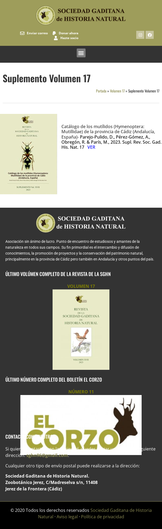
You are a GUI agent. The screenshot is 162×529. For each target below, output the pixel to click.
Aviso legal (67, 517)
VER (91, 147)
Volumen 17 (117, 91)
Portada (101, 91)
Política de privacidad (102, 517)
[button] (81, 53)
